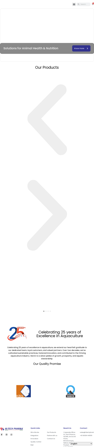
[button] (74, 4)
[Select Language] (81, 443)
